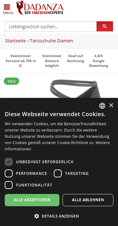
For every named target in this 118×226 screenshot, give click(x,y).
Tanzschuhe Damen (51, 40)
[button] (59, 216)
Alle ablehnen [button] (88, 199)
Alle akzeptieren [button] (32, 199)
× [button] (111, 105)
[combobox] (102, 106)
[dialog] (59, 162)
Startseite (15, 40)
